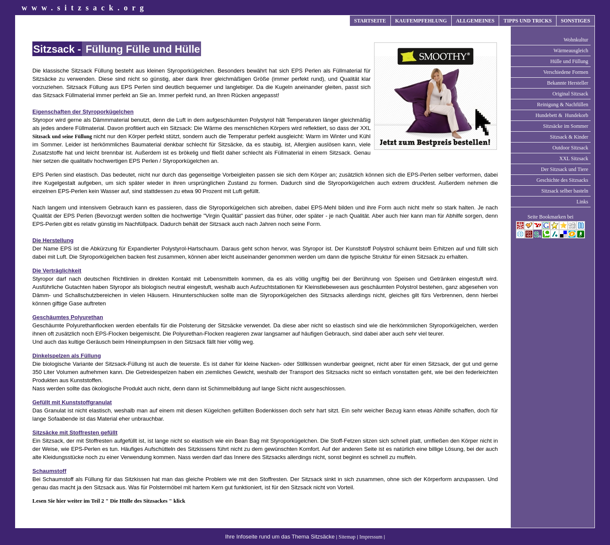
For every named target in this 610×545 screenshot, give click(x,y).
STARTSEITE (370, 21)
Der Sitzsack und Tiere (564, 169)
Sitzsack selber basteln (564, 191)
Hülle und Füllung (569, 61)
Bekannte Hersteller (567, 83)
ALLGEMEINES (475, 21)
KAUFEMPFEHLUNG (421, 21)
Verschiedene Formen (565, 72)
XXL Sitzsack (573, 158)
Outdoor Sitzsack (570, 148)
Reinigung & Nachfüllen (562, 104)
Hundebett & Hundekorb (561, 115)
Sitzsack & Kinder (569, 137)
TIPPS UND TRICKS (527, 21)
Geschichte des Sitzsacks (562, 180)
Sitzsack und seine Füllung (63, 136)
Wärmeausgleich (570, 51)
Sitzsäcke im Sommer (565, 126)
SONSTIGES (575, 21)
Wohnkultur (575, 40)
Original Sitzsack (570, 94)
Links (582, 202)
